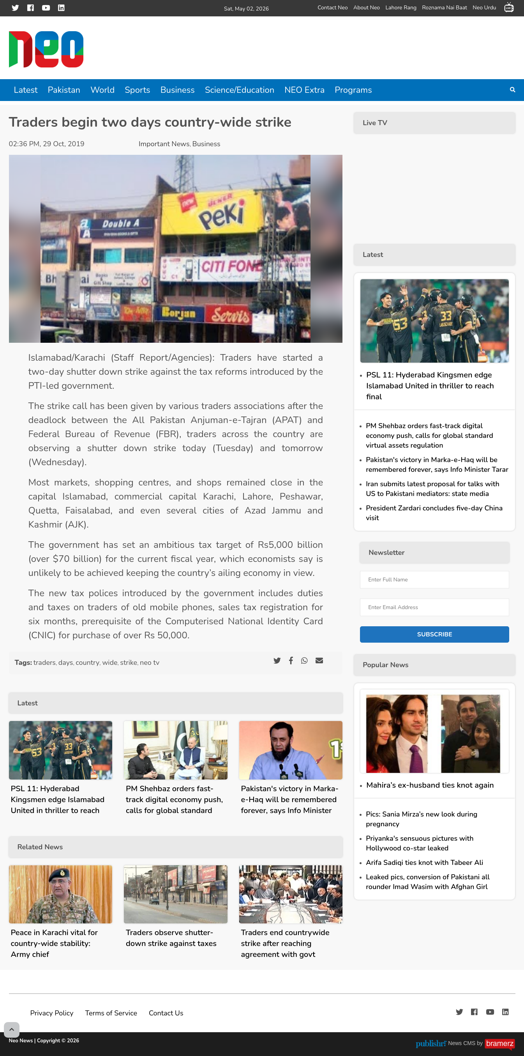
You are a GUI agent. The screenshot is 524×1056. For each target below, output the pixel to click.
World (102, 90)
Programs (353, 90)
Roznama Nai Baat (444, 7)
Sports (137, 90)
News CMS (462, 1043)
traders (45, 662)
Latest (26, 90)
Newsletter (386, 552)
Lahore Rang (400, 7)
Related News (40, 847)
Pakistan (64, 90)
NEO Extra (304, 90)
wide (109, 662)
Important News (164, 144)
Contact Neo (333, 7)
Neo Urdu (484, 7)
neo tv (149, 662)
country (87, 662)
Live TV (375, 123)
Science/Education (239, 90)
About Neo (366, 7)
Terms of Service (111, 1013)
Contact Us (166, 1013)
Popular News (385, 665)
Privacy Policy (52, 1013)
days (65, 662)
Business (178, 90)
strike (128, 662)
